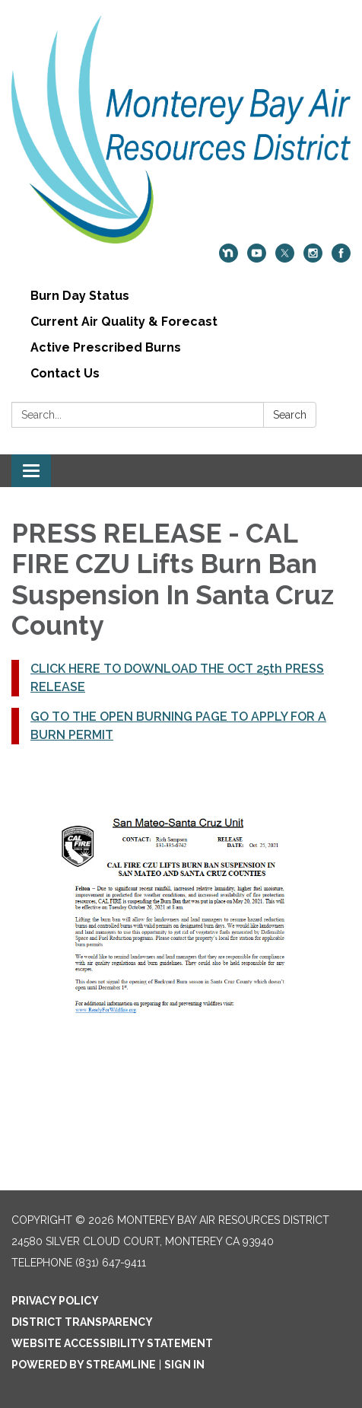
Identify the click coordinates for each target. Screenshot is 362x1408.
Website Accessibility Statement (112, 1343)
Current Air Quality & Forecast (124, 321)
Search (289, 415)
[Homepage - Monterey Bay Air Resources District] (181, 129)
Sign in (184, 1365)
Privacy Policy (55, 1301)
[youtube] (256, 258)
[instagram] (312, 258)
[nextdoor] (228, 258)
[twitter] (284, 258)
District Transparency (82, 1322)
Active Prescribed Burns (105, 347)
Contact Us (65, 373)
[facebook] (341, 258)
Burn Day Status (79, 295)
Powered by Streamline (83, 1365)
